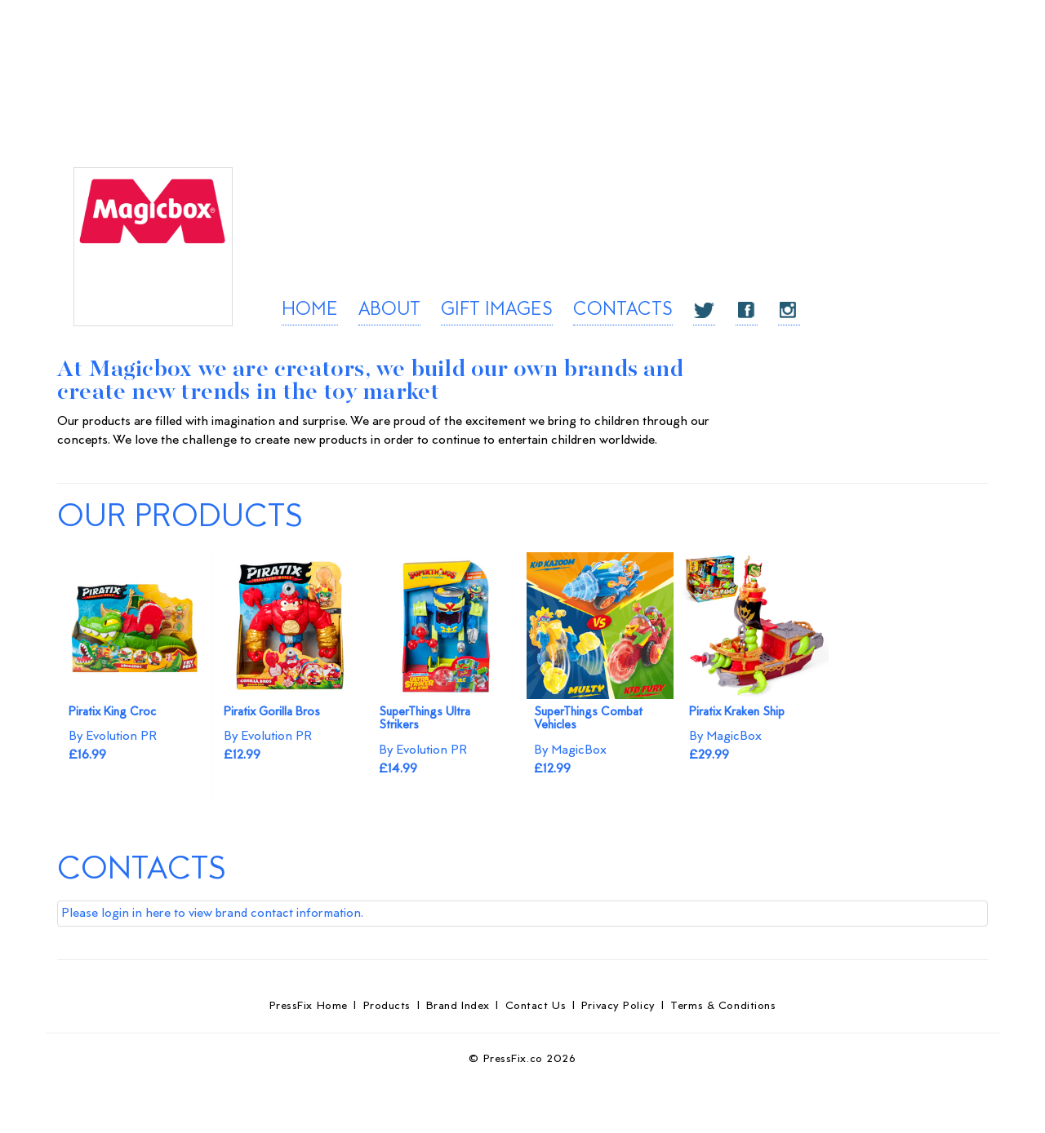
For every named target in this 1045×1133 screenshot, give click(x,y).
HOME (310, 310)
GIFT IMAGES (497, 310)
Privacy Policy (618, 1006)
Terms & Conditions (723, 1006)
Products (387, 1006)
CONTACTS (623, 310)
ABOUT (389, 310)
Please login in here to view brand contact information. (212, 913)
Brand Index (458, 1006)
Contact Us (536, 1006)
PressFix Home (308, 1006)
